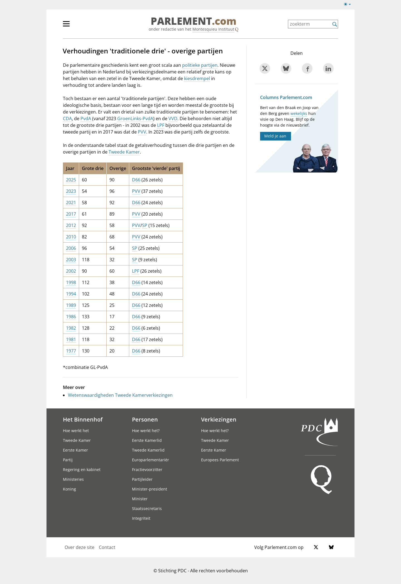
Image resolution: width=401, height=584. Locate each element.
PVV (142, 132)
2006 (71, 248)
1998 (71, 282)
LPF (160, 125)
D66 (136, 180)
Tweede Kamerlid (148, 450)
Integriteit (141, 518)
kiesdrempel (197, 78)
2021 (71, 202)
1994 (71, 294)
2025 (71, 180)
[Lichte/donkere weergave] (349, 5)
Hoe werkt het (76, 430)
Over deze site (79, 547)
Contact (107, 547)
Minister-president (149, 489)
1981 (71, 339)
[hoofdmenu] (84, 26)
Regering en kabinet (82, 469)
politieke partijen (199, 65)
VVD (172, 118)
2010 (71, 237)
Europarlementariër (150, 459)
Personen (145, 419)
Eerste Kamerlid (147, 440)
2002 (71, 271)
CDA (67, 118)
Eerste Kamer (75, 450)
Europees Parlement (220, 459)
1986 (71, 317)
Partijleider (142, 479)
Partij (68, 459)
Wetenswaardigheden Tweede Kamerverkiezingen (120, 395)
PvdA (85, 118)
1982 (71, 328)
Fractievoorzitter (147, 469)
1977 (71, 351)
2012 (71, 225)
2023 (71, 191)
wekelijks (298, 113)
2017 (71, 214)
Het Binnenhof (82, 419)
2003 (71, 260)
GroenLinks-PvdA (135, 118)
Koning (69, 489)
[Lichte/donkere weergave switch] (349, 4)
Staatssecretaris (147, 508)
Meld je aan (275, 136)
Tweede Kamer (124, 152)
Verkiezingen (218, 419)
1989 (71, 305)
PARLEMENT (193, 21)
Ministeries (73, 479)
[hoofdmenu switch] (66, 26)
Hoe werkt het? (146, 430)
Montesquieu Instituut (213, 29)
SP (144, 225)
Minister (140, 498)
